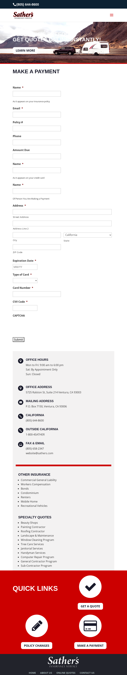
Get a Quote (90, 606)
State (66, 240)
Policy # (18, 122)
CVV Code (20, 302)
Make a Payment (90, 646)
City (15, 240)
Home (32, 672)
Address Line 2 (21, 228)
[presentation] (38, 325)
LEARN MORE (25, 50)
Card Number (23, 288)
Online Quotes (65, 672)
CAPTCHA (19, 315)
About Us (46, 672)
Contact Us (87, 672)
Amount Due (21, 150)
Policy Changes (36, 646)
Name (18, 87)
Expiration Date (24, 260)
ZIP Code (17, 252)
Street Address (21, 217)
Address (19, 205)
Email (18, 108)
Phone (17, 136)
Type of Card (22, 274)
